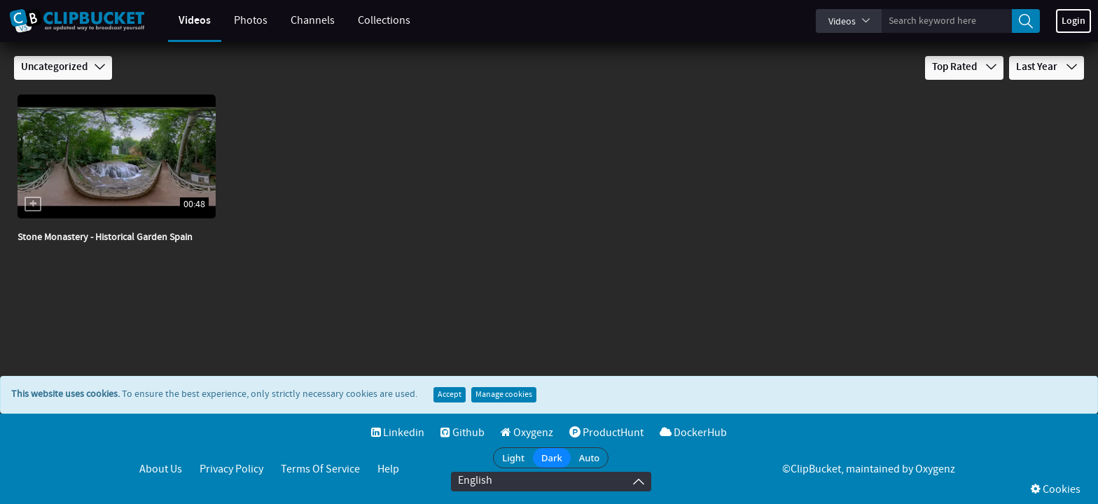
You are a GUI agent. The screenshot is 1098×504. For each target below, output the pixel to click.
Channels (299, 20)
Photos (236, 20)
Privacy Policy (231, 469)
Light (513, 457)
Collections (370, 20)
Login (1073, 21)
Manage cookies (503, 394)
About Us (160, 469)
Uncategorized (63, 67)
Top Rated (964, 67)
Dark (551, 457)
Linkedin (397, 433)
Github (462, 433)
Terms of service (320, 469)
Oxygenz (527, 433)
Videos (181, 20)
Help (388, 469)
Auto (589, 457)
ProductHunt (606, 433)
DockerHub (693, 433)
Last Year (1046, 67)
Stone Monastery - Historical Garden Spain (105, 237)
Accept (449, 394)
